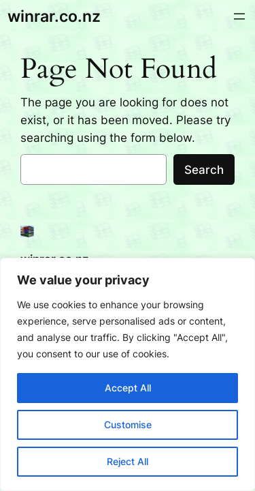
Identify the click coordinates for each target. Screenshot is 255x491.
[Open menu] (239, 16)
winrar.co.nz (54, 16)
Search (204, 170)
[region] (127, 374)
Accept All (128, 387)
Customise (128, 424)
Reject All (127, 461)
